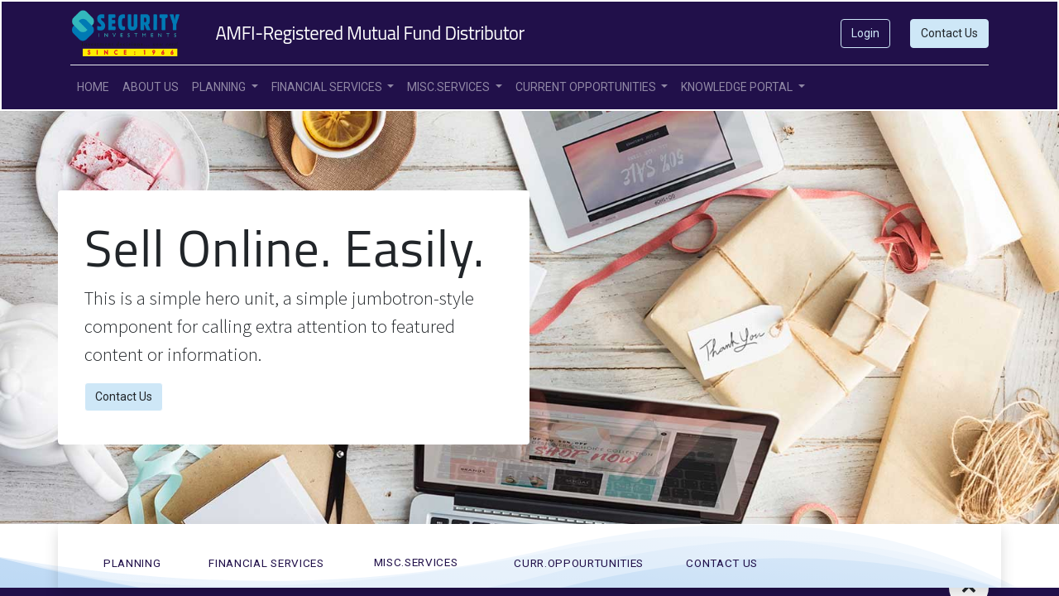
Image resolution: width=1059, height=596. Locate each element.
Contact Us (949, 33)
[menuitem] (93, 87)
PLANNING (132, 563)
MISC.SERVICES (416, 562)
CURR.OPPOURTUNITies (579, 563)
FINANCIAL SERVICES (265, 563)
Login (865, 33)
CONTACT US (722, 563)
